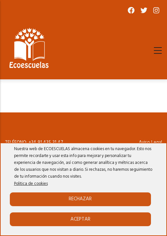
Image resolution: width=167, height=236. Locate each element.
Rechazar (80, 199)
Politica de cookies (31, 184)
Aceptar (80, 219)
